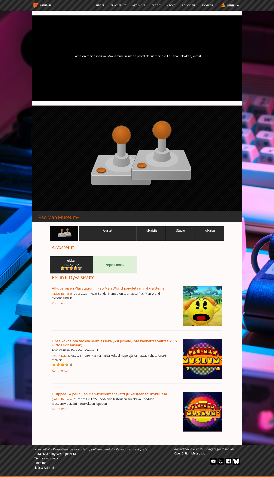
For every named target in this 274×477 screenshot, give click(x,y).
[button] (229, 6)
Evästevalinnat (44, 467)
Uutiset (99, 5)
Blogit (156, 5)
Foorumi (207, 5)
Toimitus (40, 463)
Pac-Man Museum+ (59, 217)
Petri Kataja (59, 355)
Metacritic (198, 453)
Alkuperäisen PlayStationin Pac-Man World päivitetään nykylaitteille (108, 288)
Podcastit (188, 5)
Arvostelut (118, 5)
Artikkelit (138, 5)
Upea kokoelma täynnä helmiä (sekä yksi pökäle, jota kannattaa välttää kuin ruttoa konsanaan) (114, 342)
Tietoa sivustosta (46, 458)
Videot (171, 5)
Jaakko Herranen (63, 293)
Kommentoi (60, 303)
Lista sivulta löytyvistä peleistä (55, 454)
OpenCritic (181, 453)
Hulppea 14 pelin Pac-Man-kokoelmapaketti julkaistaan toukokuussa (109, 393)
